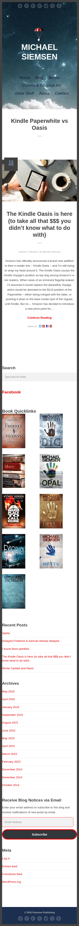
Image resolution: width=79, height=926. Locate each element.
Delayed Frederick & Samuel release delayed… (32, 640)
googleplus (33, 6)
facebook (26, 6)
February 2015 (11, 761)
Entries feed (9, 866)
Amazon (59, 6)
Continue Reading (39, 317)
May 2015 (8, 738)
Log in (6, 858)
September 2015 (12, 714)
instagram (46, 6)
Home (24, 77)
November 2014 (12, 777)
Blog (39, 77)
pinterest (39, 6)
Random (33, 252)
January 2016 (10, 707)
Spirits (6, 633)
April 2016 (8, 699)
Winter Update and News (18, 668)
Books (54, 77)
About (44, 93)
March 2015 (9, 754)
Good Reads (52, 6)
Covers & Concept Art (41, 85)
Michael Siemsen (51, 252)
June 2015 (8, 730)
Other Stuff (24, 93)
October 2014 (10, 785)
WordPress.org (11, 881)
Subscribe (39, 834)
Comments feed (12, 874)
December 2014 (12, 769)
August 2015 (10, 722)
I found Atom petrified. (16, 648)
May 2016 (8, 691)
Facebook (11, 392)
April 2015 (8, 746)
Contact (62, 93)
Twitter (20, 6)
